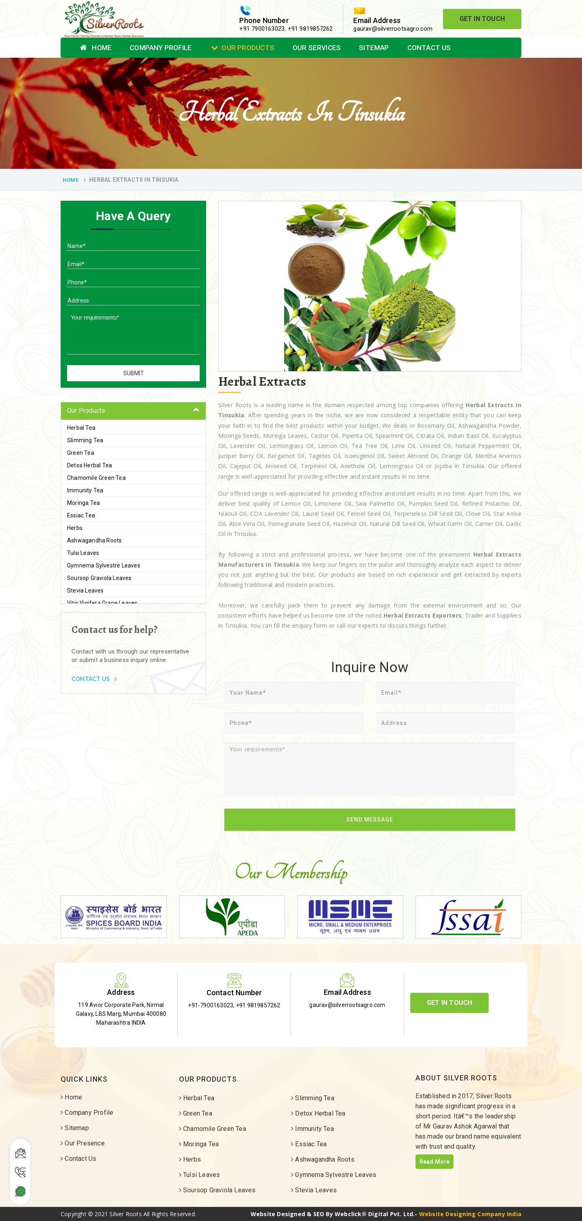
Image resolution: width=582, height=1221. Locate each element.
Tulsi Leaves (83, 553)
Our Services (317, 48)
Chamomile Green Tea (96, 478)
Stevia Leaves (85, 590)
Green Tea (80, 453)
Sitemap (374, 48)
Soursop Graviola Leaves (99, 578)
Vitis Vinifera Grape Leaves (102, 603)
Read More (435, 1161)
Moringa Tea (83, 503)
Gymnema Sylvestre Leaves (103, 565)
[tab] (133, 411)
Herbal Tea (81, 428)
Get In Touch (482, 19)
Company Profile (161, 48)
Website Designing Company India (470, 1214)
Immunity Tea (85, 490)
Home (96, 48)
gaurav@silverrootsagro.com (392, 28)
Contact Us (429, 48)
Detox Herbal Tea (89, 465)
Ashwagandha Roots (94, 540)
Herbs (74, 528)
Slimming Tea (85, 440)
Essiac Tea (81, 515)
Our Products (242, 48)
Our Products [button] (86, 410)
